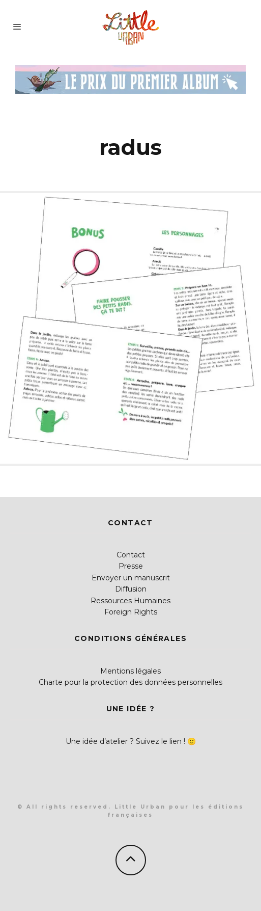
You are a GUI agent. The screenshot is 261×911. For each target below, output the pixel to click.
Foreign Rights (130, 612)
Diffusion (131, 589)
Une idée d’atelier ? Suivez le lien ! (125, 741)
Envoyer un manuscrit (131, 577)
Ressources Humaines (130, 600)
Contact (131, 554)
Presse (131, 566)
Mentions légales (130, 671)
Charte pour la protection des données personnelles (130, 682)
